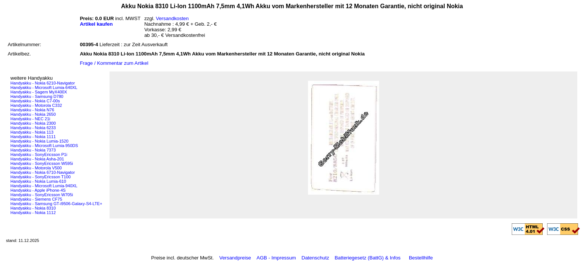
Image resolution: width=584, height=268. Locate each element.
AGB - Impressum (276, 258)
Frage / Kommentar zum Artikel (114, 63)
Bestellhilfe (421, 258)
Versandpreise (235, 258)
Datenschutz (315, 258)
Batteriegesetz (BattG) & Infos (367, 258)
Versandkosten (172, 18)
